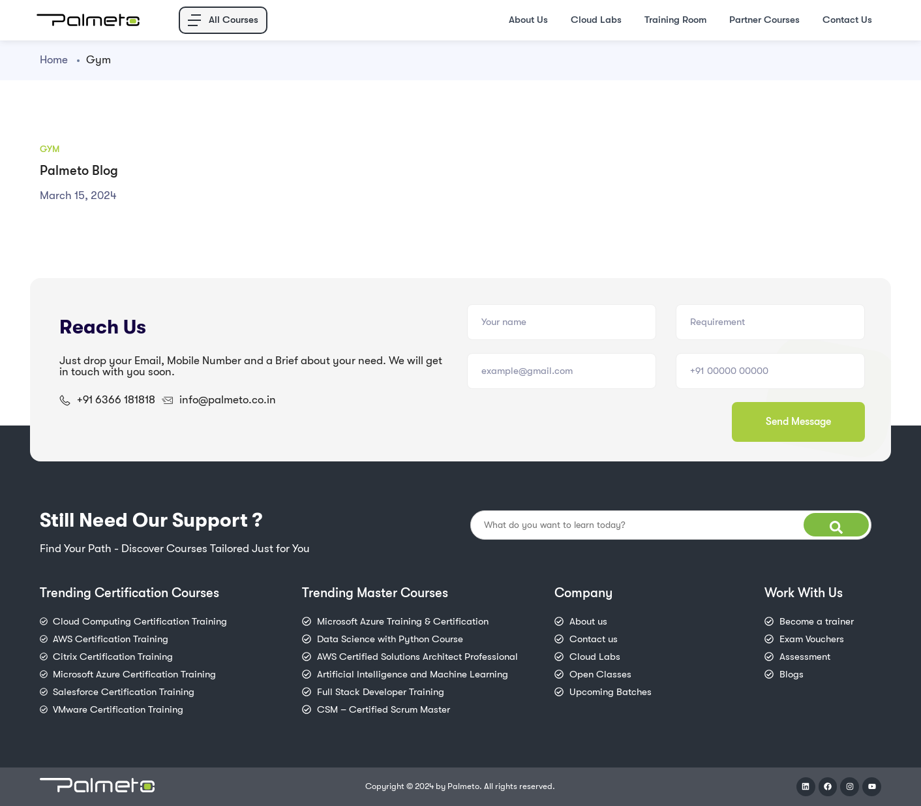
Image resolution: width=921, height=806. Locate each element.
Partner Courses (764, 19)
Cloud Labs (596, 19)
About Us (528, 19)
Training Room (675, 19)
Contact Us (847, 19)
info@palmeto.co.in (227, 400)
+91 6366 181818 (116, 400)
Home (54, 60)
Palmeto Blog (79, 170)
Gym (49, 149)
